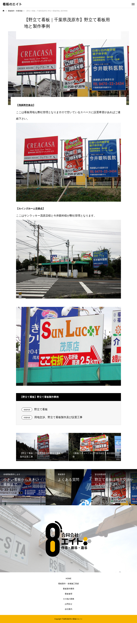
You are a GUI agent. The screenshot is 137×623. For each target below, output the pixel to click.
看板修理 (68, 594)
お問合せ (68, 604)
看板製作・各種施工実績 (68, 584)
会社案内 (68, 609)
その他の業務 (68, 599)
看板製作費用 (68, 589)
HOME (68, 578)
